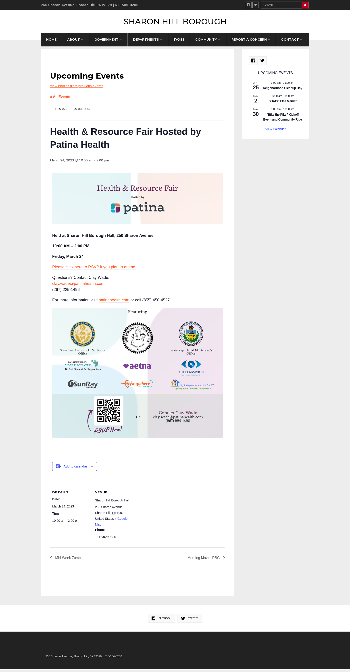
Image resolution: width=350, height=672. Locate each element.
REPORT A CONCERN (249, 42)
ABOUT (73, 42)
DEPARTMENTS (146, 42)
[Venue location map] (161, 511)
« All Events (60, 100)
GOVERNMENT (106, 42)
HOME (51, 42)
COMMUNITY (206, 42)
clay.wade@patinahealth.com (78, 286)
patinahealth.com (114, 303)
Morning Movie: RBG (204, 560)
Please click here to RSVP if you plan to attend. (94, 269)
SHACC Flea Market (283, 104)
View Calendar (275, 132)
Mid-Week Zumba (68, 560)
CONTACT (290, 42)
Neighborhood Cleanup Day (282, 91)
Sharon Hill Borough (175, 23)
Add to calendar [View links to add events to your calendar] (75, 469)
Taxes (179, 42)
